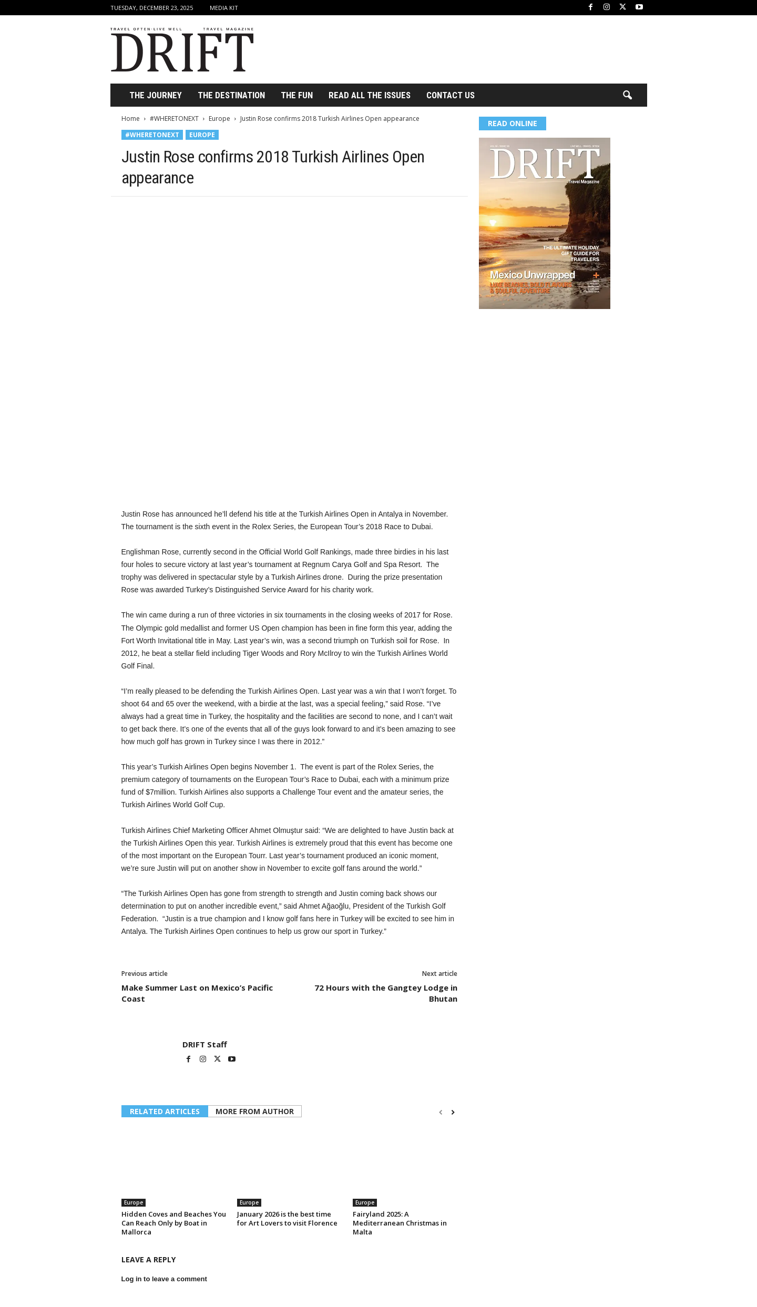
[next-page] (453, 1112)
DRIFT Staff (204, 1044)
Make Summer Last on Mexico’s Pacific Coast (197, 993)
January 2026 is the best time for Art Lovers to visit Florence (287, 1218)
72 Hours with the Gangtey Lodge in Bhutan (385, 993)
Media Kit (224, 8)
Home (130, 118)
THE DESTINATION (231, 95)
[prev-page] (441, 1112)
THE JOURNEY (155, 95)
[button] (627, 95)
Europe (219, 118)
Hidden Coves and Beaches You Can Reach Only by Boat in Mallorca (173, 1223)
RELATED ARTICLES (165, 1111)
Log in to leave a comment (164, 1279)
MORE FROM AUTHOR (255, 1111)
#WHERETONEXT (174, 118)
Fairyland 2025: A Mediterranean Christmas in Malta (400, 1223)
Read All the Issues (370, 95)
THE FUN (297, 95)
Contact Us (450, 95)
